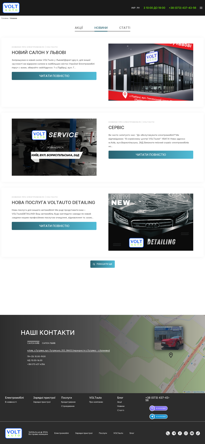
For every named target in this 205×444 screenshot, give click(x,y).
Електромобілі (61, 433)
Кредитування (68, 402)
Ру (138, 8)
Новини (13, 18)
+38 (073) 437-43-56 (182, 8)
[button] (171, 355)
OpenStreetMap (198, 392)
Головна (4, 18)
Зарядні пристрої (41, 402)
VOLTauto (118, 433)
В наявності (11, 402)
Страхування (67, 406)
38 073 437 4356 (37, 365)
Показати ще (102, 264)
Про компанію (96, 402)
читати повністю (54, 76)
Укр (133, 8)
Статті (124, 28)
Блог (132, 433)
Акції (79, 28)
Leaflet (187, 392)
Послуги (103, 433)
